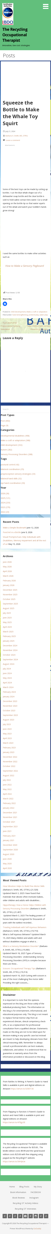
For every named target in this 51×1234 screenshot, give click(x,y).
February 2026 (9, 580)
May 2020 (7, 863)
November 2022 (10, 761)
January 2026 (8, 585)
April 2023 (7, 738)
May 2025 (7, 622)
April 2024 (7, 682)
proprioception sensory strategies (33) (18, 474)
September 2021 (10, 826)
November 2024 (10, 650)
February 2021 (9, 835)
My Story (38, 1186)
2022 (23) (5, 512)
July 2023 (7, 724)
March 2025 (8, 631)
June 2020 (7, 859)
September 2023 (10, 715)
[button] (46, 5)
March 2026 (8, 576)
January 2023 (8, 752)
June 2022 (7, 784)
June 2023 (7, 729)
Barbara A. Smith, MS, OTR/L (16, 135)
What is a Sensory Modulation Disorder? (21, 946)
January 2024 (8, 696)
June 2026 (7, 562)
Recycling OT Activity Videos (25, 1203)
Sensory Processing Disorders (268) (17, 454)
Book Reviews (18, 1197)
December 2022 (10, 757)
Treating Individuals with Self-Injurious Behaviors (24, 927)
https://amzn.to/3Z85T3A (22, 1088)
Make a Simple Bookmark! (14, 527)
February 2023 (9, 747)
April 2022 (7, 794)
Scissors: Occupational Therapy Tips (19, 968)
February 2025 (9, 636)
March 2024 (8, 687)
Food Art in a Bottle (12, 532)
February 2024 (9, 692)
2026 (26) (5, 493)
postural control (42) (10, 464)
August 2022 (8, 775)
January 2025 (8, 641)
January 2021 (8, 840)
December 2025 (10, 590)
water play (44, 315)
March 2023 (8, 743)
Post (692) (5, 420)
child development (18, 312)
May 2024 (7, 678)
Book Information (18, 1192)
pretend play (34, 315)
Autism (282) (6, 449)
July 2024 (7, 668)
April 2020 (7, 868)
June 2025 (7, 617)
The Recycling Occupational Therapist (14, 35)
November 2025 (10, 594)
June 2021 (7, 831)
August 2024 (8, 664)
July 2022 (7, 780)
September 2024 (10, 659)
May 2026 (7, 566)
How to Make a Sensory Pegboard (24, 265)
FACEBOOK (36, 1192)
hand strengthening (20, 315)
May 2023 (7, 733)
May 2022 (7, 789)
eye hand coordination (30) (13, 483)
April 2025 (7, 627)
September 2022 (10, 771)
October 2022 (9, 766)
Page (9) (4, 425)
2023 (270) (5, 507)
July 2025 (7, 613)
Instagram (34, 1197)
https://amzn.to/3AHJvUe (14, 1161)
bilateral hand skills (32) (11, 478)
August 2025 (8, 608)
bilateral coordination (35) (12, 469)
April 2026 (7, 571)
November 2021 (10, 817)
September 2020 (10, 849)
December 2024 (10, 645)
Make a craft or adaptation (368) (15, 440)
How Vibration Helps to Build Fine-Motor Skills (23, 886)
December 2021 (10, 812)
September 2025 (10, 603)
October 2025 (9, 599)
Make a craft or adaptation (37, 312)
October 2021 (9, 822)
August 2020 (8, 854)
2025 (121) (5, 498)
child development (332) (11, 445)
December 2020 (10, 845)
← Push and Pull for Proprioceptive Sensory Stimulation (10, 326)
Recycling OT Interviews (25, 1208)
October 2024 (9, 655)
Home (12, 1186)
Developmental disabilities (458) (15, 435)
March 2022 (8, 798)
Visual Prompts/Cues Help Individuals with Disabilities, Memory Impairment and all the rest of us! (24, 540)
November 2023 (10, 706)
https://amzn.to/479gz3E (14, 1122)
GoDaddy (37, 1228)
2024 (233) (5, 502)
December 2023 (10, 701)
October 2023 (9, 710)
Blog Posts (24, 1186)
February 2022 (9, 803)
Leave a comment (13, 140)
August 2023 (8, 719)
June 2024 (7, 673)
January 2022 (8, 808)
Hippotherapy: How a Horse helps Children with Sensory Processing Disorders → (38, 326)
